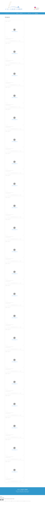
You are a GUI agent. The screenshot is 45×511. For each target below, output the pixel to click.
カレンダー (25, 13)
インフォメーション (12, 13)
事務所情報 (21, 13)
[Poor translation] (2, 499)
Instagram (36, 13)
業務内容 (17, 13)
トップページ (7, 13)
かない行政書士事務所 (22, 489)
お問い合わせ (29, 13)
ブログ (33, 13)
